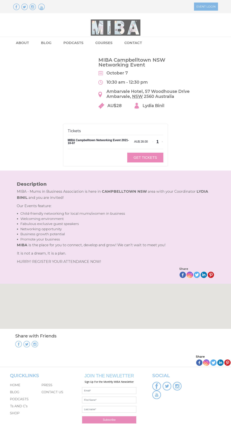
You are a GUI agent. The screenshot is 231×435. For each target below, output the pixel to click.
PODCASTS (73, 43)
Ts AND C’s (19, 406)
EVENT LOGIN (206, 6)
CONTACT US (52, 392)
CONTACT (133, 43)
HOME (15, 385)
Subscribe (109, 419)
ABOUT (22, 43)
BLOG (46, 43)
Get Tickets (145, 158)
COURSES (103, 43)
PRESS (47, 385)
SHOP (14, 413)
